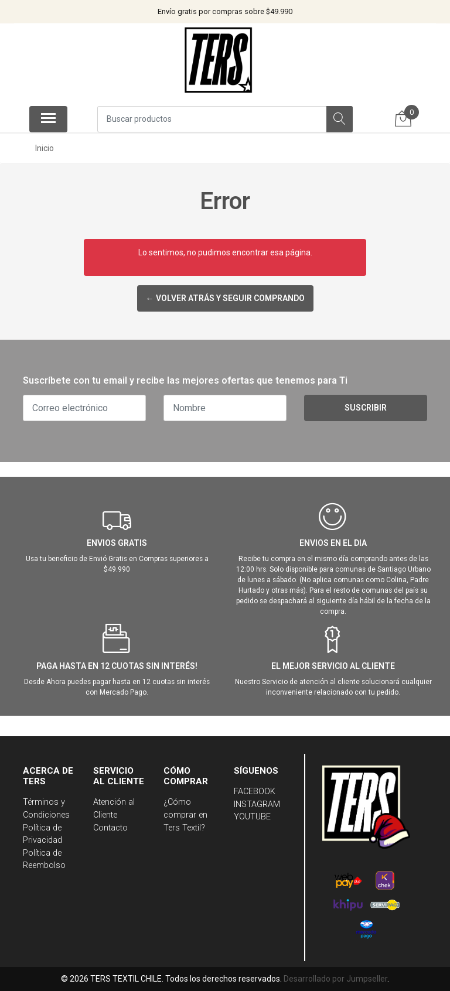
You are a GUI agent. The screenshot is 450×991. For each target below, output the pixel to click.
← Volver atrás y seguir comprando (225, 298)
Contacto (110, 828)
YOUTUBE (252, 817)
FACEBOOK (254, 792)
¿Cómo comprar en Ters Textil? (185, 814)
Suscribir (366, 407)
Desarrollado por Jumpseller (335, 978)
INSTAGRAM (257, 804)
